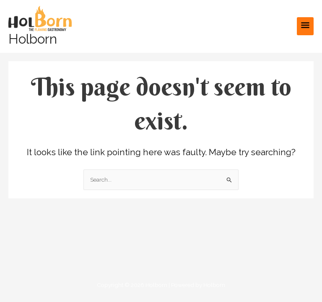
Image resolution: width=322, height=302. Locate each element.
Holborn (32, 39)
